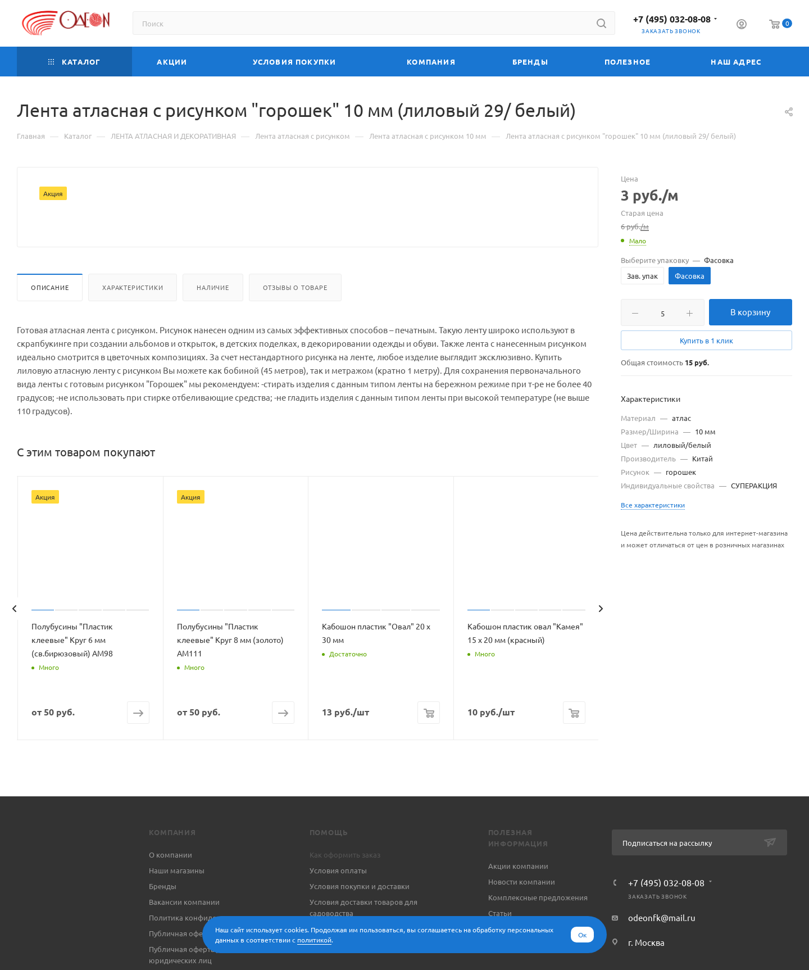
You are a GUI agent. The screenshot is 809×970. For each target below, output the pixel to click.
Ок (582, 934)
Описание (50, 314)
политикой (314, 939)
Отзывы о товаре (295, 314)
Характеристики (132, 314)
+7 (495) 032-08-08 (672, 19)
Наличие (213, 314)
